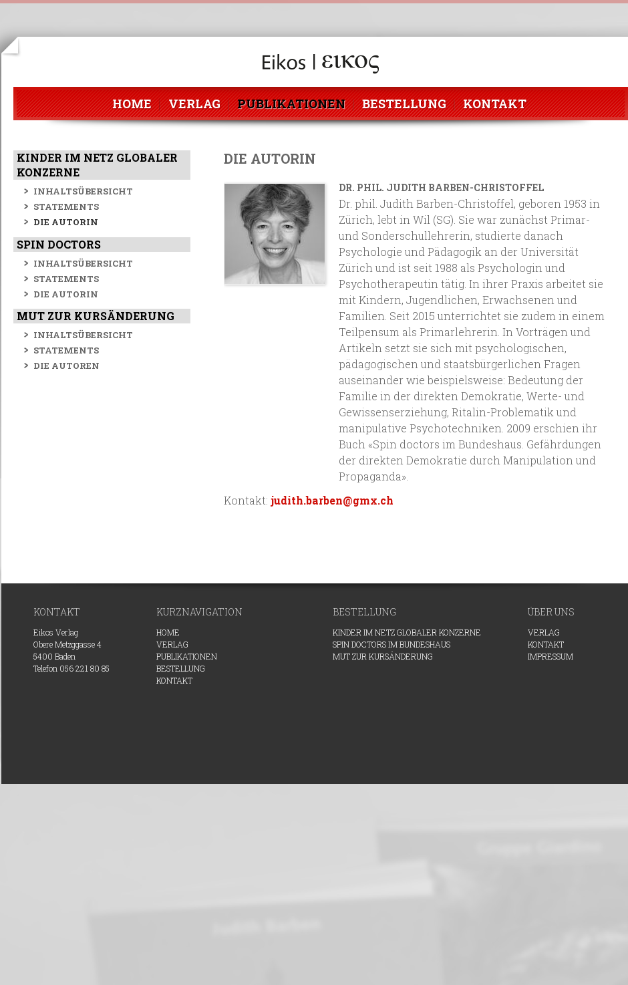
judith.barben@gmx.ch (332, 500)
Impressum (550, 656)
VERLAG (544, 632)
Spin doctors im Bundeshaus (391, 644)
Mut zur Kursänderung (383, 656)
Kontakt (546, 644)
